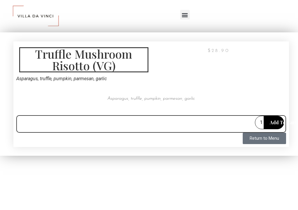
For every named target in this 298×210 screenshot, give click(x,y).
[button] (185, 15)
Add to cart (277, 122)
